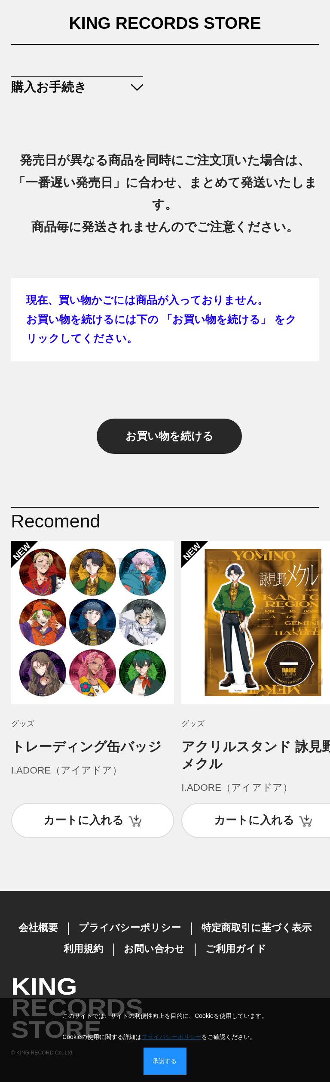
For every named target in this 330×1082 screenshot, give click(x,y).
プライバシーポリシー (130, 927)
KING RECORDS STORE (165, 23)
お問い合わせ (154, 948)
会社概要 (38, 927)
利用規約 (83, 948)
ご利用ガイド (235, 948)
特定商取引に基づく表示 (257, 927)
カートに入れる (83, 820)
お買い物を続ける (169, 436)
